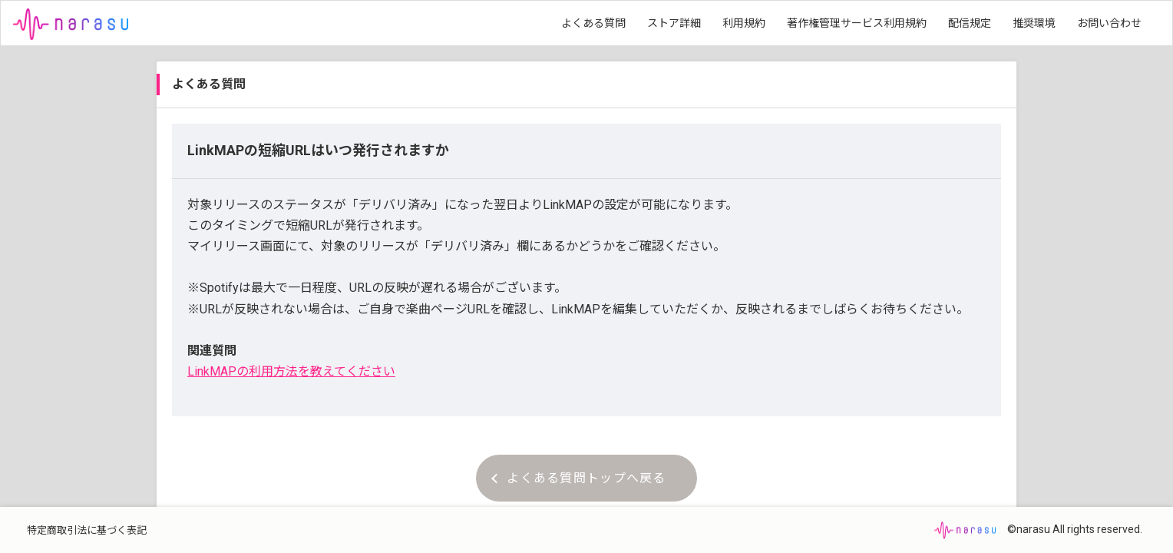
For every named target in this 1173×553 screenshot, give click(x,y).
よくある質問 (593, 23)
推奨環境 (1034, 23)
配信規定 (969, 23)
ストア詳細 (674, 23)
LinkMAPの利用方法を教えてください (291, 371)
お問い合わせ (1109, 23)
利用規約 (743, 23)
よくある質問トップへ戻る (578, 478)
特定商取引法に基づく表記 (87, 530)
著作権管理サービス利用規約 (857, 23)
